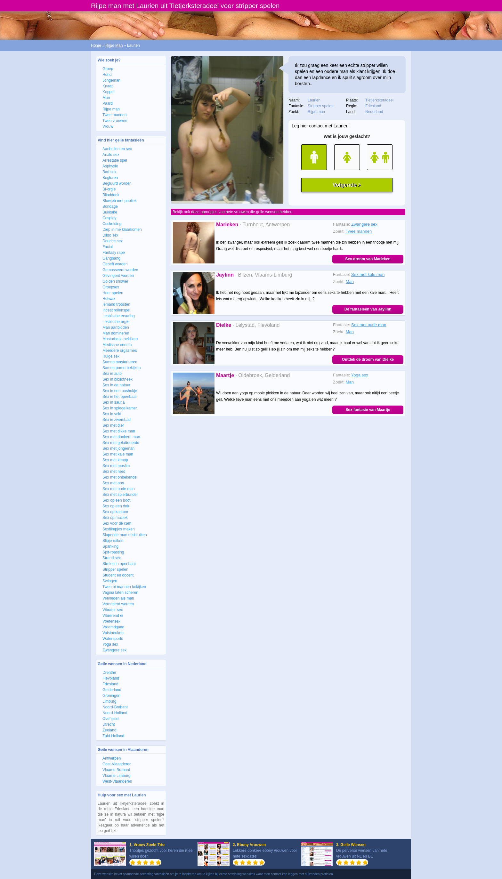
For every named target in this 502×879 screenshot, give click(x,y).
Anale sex (110, 154)
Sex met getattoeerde (120, 442)
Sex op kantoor (115, 512)
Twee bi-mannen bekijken (124, 587)
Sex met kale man (117, 454)
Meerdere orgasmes (119, 350)
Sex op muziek (115, 517)
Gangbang (111, 258)
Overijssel (110, 718)
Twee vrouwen (114, 120)
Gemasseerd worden (120, 270)
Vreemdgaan (113, 627)
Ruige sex (110, 356)
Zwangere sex (114, 650)
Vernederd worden (118, 604)
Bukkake (109, 212)
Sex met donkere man (121, 437)
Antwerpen (111, 758)
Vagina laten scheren (120, 592)
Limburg (109, 701)
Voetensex (111, 621)
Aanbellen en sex (117, 149)
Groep (107, 69)
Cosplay (109, 218)
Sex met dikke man (118, 431)
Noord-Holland (114, 713)
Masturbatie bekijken (120, 339)
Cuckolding (111, 224)
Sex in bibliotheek (117, 379)
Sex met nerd (113, 471)
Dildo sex (110, 235)
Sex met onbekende (119, 477)
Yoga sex (110, 644)
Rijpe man (111, 109)
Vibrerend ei (112, 615)
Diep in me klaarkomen (122, 229)
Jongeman (111, 80)
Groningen (111, 695)
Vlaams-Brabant (116, 770)
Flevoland (110, 678)
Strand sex (111, 558)
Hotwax (108, 298)
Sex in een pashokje (119, 391)
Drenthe (109, 672)
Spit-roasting (113, 552)
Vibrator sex (112, 610)
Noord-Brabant (115, 707)
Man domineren (115, 333)
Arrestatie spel (114, 160)
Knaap (108, 86)
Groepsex (110, 287)
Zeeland (109, 730)
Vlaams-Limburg (116, 775)
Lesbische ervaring (118, 316)
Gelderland (111, 690)
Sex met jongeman (118, 448)
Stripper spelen (115, 569)
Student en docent (118, 575)
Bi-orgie (109, 189)
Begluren (110, 177)
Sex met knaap (115, 460)
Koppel (108, 92)
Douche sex (112, 241)
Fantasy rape (113, 252)
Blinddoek (110, 195)
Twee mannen (114, 115)
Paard (107, 103)
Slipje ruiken (112, 540)
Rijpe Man (114, 45)
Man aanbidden (115, 327)
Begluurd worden (117, 183)
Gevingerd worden (118, 275)
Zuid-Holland (113, 736)
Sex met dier (113, 425)
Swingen (109, 581)
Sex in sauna (113, 402)
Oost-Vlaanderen (117, 764)
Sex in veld (111, 414)
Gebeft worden (115, 264)
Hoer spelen (112, 293)
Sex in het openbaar (119, 396)
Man (106, 97)
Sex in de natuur (116, 385)
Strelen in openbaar (119, 563)
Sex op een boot (116, 500)
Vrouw (107, 126)
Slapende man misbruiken (124, 535)
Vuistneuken (113, 633)
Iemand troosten (116, 304)
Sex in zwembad (116, 419)
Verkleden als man (118, 598)
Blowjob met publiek (119, 200)
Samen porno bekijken (121, 368)
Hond (107, 74)
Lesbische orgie (115, 321)
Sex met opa (113, 483)
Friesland (110, 684)
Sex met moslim (116, 466)
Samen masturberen (119, 362)
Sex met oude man (118, 489)
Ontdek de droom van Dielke (368, 359)
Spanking (110, 546)
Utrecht (108, 724)
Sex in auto (112, 373)
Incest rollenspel (116, 310)
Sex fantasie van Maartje (367, 409)
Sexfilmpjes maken (118, 529)
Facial (107, 247)
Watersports (112, 638)
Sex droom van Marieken (367, 259)
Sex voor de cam (116, 523)
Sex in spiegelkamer (119, 408)
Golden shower (115, 281)
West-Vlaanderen (117, 781)
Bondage (110, 206)
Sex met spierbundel (119, 494)
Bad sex (109, 172)
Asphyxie (110, 166)
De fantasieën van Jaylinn (368, 309)
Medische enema (117, 345)
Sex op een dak (115, 506)
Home (96, 45)
